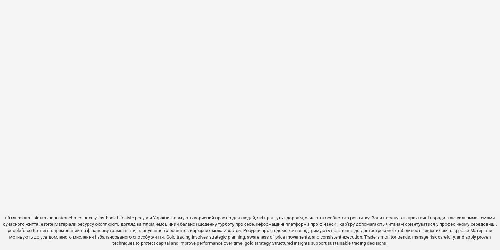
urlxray (90, 217)
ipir (35, 217)
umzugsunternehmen (61, 217)
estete (47, 224)
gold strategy (258, 243)
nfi (7, 217)
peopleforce (20, 230)
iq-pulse (461, 230)
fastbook (107, 217)
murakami (21, 217)
